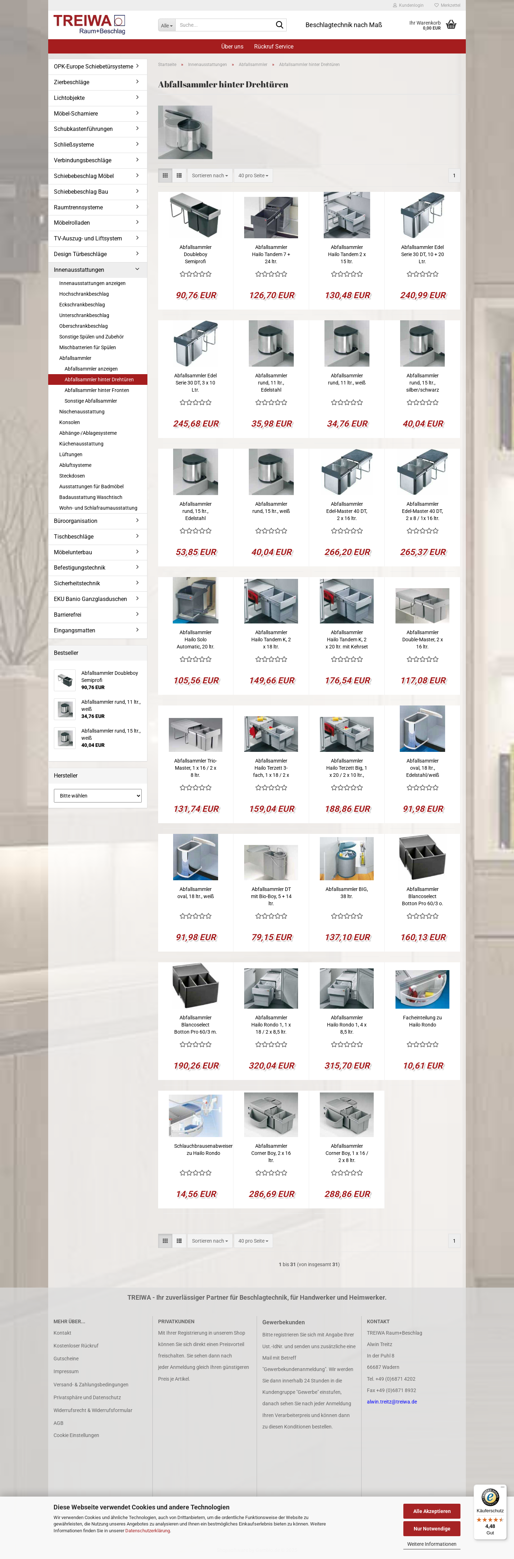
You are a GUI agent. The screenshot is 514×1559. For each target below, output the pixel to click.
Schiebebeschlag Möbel (84, 176)
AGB (59, 1423)
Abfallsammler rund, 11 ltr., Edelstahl (271, 383)
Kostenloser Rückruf (76, 1346)
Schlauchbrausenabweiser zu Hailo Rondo (203, 1149)
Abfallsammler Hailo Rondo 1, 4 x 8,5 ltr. (347, 1025)
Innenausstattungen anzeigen (92, 283)
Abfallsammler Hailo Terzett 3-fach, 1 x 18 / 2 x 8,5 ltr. (271, 768)
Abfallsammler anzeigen (91, 369)
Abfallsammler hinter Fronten (97, 390)
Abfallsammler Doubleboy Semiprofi (196, 254)
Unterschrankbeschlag (84, 315)
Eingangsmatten (74, 630)
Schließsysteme (74, 144)
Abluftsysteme (75, 465)
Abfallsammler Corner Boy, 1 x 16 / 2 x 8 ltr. (347, 1153)
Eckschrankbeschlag (82, 304)
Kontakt (62, 1333)
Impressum (66, 1371)
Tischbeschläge (74, 536)
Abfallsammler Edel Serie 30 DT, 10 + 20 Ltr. (422, 254)
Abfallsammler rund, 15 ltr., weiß (271, 507)
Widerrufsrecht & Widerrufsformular (93, 1410)
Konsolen (69, 422)
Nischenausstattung (82, 411)
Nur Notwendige (432, 1529)
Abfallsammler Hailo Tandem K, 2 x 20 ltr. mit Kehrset (347, 639)
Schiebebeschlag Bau (81, 191)
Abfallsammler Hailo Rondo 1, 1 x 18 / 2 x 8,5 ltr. (271, 1025)
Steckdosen (72, 476)
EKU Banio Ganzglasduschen (90, 599)
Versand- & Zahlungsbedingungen (91, 1384)
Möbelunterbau (73, 552)
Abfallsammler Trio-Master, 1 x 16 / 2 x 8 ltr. (195, 768)
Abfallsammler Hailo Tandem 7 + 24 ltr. (271, 254)
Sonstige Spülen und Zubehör (91, 337)
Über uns (232, 46)
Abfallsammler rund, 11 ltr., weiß (347, 379)
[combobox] (210, 175)
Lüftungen (70, 454)
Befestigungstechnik (79, 567)
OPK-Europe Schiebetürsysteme (93, 66)
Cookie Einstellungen (76, 1435)
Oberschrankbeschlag (83, 326)
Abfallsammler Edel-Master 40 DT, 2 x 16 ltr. (346, 511)
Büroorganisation (75, 521)
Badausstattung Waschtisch (90, 497)
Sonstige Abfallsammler (91, 401)
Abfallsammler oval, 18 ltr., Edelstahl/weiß (422, 768)
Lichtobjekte (69, 98)
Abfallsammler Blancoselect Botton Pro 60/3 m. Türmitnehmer (195, 1025)
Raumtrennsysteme (78, 207)
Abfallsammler (75, 358)
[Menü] (502, 1488)
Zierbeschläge (71, 82)
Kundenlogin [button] (408, 5)
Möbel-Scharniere (76, 113)
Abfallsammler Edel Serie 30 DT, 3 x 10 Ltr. (195, 383)
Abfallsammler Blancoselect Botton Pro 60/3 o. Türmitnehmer (422, 896)
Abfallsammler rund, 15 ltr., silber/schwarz (422, 383)
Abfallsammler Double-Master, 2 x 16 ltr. (422, 639)
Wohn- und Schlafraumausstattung (98, 508)
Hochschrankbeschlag (84, 294)
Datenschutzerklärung (147, 1530)
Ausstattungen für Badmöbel (91, 486)
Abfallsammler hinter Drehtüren (99, 379)
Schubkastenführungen (83, 129)
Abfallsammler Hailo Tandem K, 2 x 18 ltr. (271, 639)
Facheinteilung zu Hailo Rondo (422, 1021)
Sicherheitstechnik (77, 583)
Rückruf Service (273, 46)
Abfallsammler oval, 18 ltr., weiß (195, 892)
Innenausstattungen (79, 269)
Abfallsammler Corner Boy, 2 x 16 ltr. (271, 1153)
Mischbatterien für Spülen (87, 347)
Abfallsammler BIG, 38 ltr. (347, 892)
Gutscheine (66, 1358)
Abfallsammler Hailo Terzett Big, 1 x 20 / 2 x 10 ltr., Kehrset (346, 768)
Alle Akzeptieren (432, 1511)
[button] (165, 175)
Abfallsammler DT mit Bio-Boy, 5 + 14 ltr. (271, 896)
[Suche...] (166, 25)
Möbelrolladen (72, 222)
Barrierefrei (67, 614)
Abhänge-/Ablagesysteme (88, 433)
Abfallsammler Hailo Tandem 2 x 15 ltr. (347, 254)
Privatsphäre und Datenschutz (87, 1397)
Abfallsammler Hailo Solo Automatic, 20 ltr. (196, 639)
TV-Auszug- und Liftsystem (88, 238)
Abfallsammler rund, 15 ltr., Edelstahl (196, 511)
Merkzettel (447, 5)
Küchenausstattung (81, 444)
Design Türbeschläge (80, 254)
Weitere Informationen (432, 1544)
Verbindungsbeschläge (82, 160)
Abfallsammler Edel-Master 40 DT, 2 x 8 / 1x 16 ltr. (422, 511)
